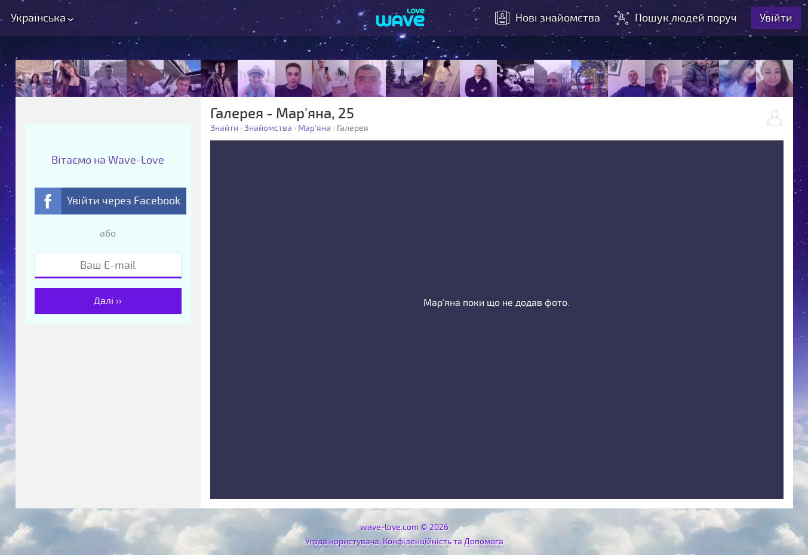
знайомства (547, 17)
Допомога (483, 541)
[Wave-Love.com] (400, 18)
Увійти (776, 17)
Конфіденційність (417, 541)
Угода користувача (342, 541)
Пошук (677, 17)
